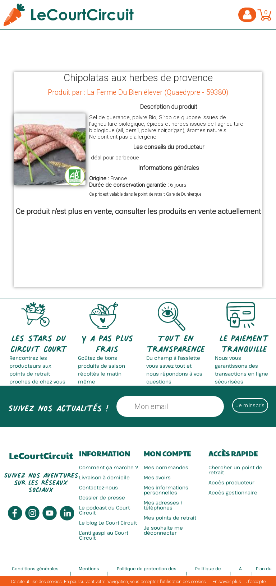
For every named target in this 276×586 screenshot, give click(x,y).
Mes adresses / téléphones (163, 505)
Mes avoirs (157, 477)
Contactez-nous (98, 487)
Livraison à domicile (104, 477)
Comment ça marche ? (108, 467)
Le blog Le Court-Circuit (108, 522)
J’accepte (256, 581)
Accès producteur (231, 482)
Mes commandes (166, 467)
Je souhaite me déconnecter (163, 530)
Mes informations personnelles (166, 490)
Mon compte (167, 453)
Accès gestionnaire (232, 492)
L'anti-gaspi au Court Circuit (103, 535)
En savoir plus (226, 581)
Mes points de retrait (170, 517)
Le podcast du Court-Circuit (105, 510)
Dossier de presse (102, 497)
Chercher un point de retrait (235, 470)
